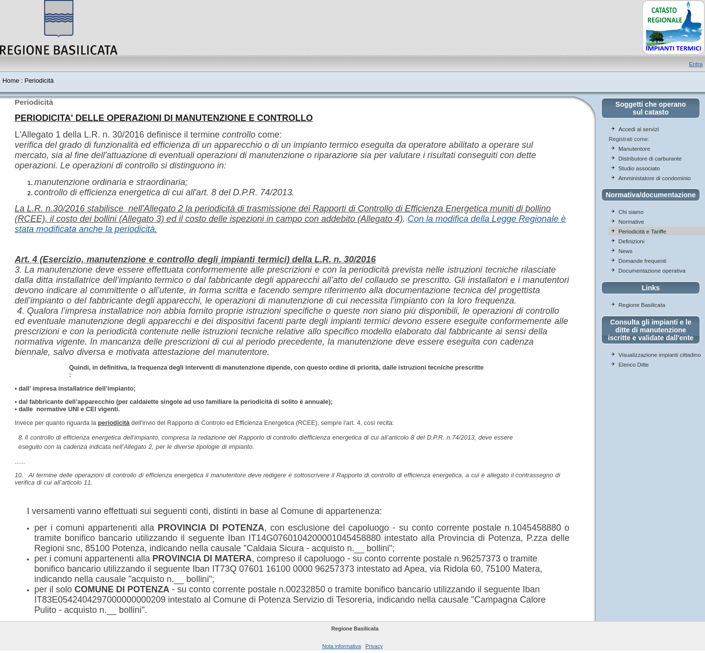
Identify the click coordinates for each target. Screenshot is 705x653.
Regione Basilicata (641, 305)
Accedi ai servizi (638, 129)
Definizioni (631, 241)
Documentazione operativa (651, 271)
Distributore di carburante (650, 159)
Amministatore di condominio (654, 178)
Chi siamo (630, 212)
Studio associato (639, 168)
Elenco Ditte (633, 365)
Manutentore (634, 149)
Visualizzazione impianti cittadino (659, 355)
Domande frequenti (642, 261)
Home (10, 80)
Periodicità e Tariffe (643, 231)
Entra (696, 64)
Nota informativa (341, 646)
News (625, 251)
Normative (631, 222)
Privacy (374, 646)
